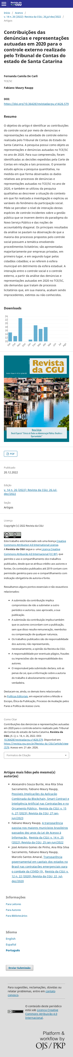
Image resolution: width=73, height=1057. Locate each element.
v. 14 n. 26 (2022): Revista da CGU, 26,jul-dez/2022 (32, 16)
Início (7, 13)
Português (13, 950)
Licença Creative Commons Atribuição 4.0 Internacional (41, 1014)
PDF (12, 454)
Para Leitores (13, 904)
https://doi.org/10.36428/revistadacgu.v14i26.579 (36, 104)
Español (11, 944)
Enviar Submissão (20, 968)
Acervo (19, 13)
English (11, 939)
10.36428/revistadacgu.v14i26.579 (23, 739)
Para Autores (13, 910)
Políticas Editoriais (17, 696)
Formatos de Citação (19, 755)
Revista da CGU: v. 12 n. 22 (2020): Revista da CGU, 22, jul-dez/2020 (40, 876)
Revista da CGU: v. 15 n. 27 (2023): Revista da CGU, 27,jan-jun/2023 (39, 813)
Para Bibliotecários (16, 915)
